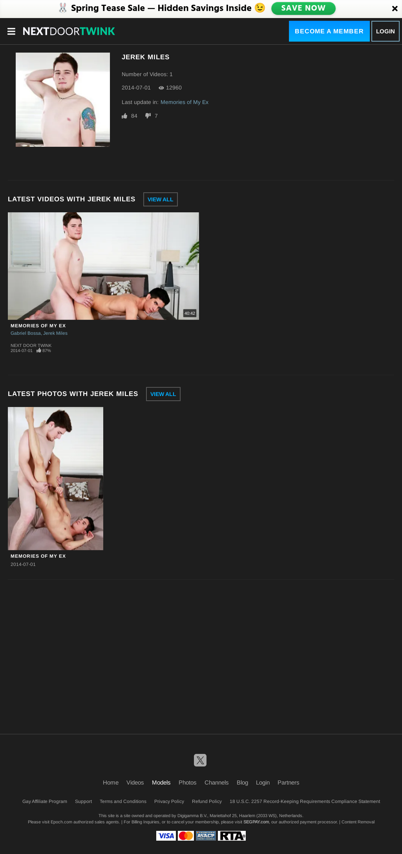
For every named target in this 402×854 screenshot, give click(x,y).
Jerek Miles (55, 333)
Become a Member (329, 31)
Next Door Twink (31, 345)
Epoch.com (61, 821)
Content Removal (358, 821)
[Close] (395, 9)
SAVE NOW (303, 8)
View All (161, 199)
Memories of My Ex (184, 102)
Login (385, 31)
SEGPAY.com (256, 821)
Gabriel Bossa (26, 333)
